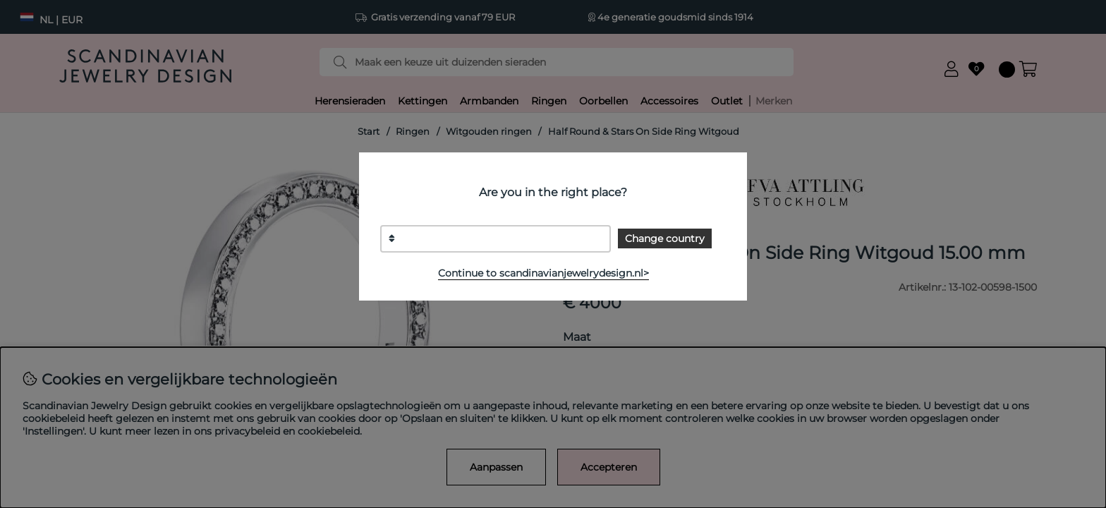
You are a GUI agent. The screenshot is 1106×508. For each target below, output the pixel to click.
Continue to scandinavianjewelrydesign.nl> (543, 273)
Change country (665, 238)
